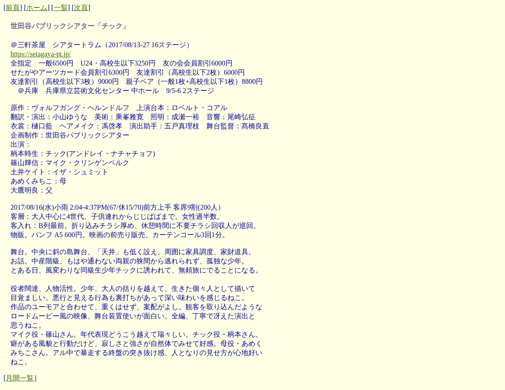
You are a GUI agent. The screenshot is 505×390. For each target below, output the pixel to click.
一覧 (61, 7)
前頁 (13, 7)
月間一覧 (20, 378)
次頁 (81, 7)
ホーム (36, 7)
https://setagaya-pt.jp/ (40, 54)
